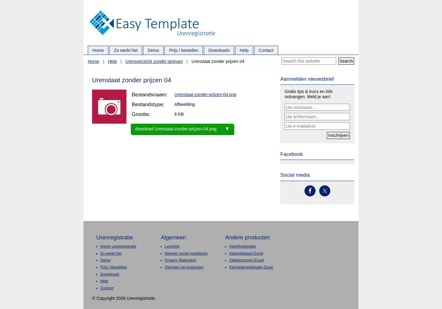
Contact (107, 288)
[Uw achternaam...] (317, 116)
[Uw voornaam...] (317, 107)
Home (93, 61)
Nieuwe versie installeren (186, 253)
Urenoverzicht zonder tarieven (154, 61)
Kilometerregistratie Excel (251, 267)
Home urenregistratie (118, 246)
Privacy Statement (180, 260)
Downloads (109, 274)
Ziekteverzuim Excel (246, 260)
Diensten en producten (184, 267)
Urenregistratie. (152, 10)
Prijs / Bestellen (113, 267)
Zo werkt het (111, 253)
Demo (105, 260)
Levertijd (172, 246)
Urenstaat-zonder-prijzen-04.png (205, 94)
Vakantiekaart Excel (246, 253)
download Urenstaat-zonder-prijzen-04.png (175, 128)
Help (112, 61)
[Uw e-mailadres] (317, 126)
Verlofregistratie (242, 246)
